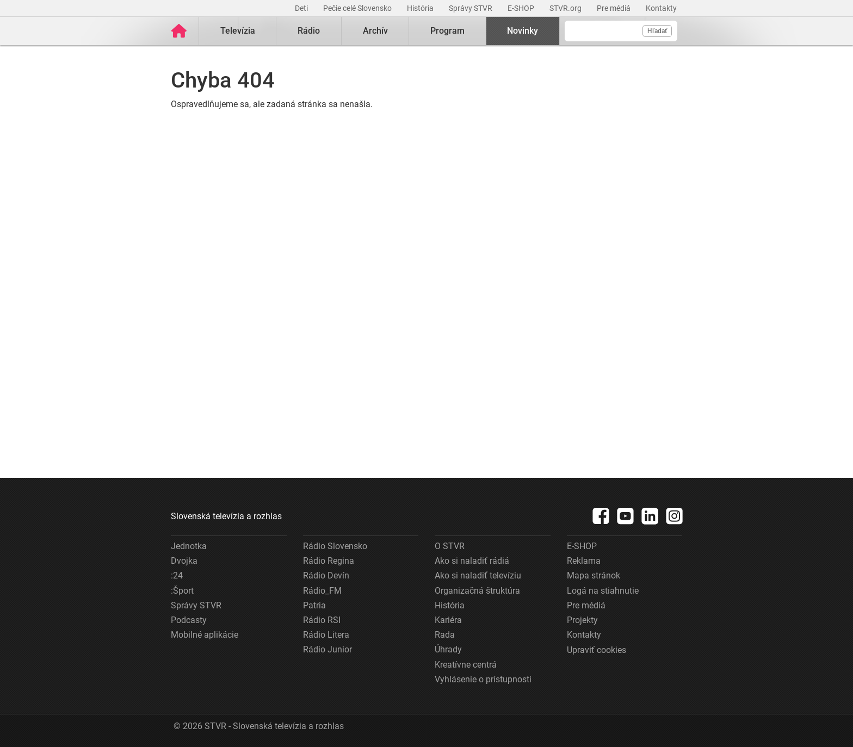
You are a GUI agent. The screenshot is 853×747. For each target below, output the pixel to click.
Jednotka (189, 546)
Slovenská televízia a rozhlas (226, 516)
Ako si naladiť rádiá (472, 561)
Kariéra (448, 620)
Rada (445, 635)
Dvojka (184, 561)
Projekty (582, 620)
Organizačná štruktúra (477, 591)
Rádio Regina (328, 561)
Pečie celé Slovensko (358, 8)
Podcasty (189, 620)
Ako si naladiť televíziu (478, 575)
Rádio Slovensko (335, 546)
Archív (375, 31)
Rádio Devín (326, 575)
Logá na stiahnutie (603, 591)
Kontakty (661, 8)
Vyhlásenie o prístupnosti (483, 679)
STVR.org (566, 8)
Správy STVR (471, 8)
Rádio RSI (322, 620)
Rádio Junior (327, 649)
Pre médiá (614, 8)
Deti (302, 8)
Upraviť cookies (596, 650)
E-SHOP (522, 8)
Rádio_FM (322, 591)
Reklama (584, 561)
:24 (177, 575)
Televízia (237, 31)
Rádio (309, 31)
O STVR (450, 546)
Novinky (522, 31)
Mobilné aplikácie (204, 635)
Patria (314, 605)
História (421, 8)
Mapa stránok (593, 575)
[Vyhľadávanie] (621, 31)
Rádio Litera (326, 635)
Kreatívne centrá (466, 664)
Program (447, 31)
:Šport (182, 591)
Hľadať (657, 31)
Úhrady (448, 649)
